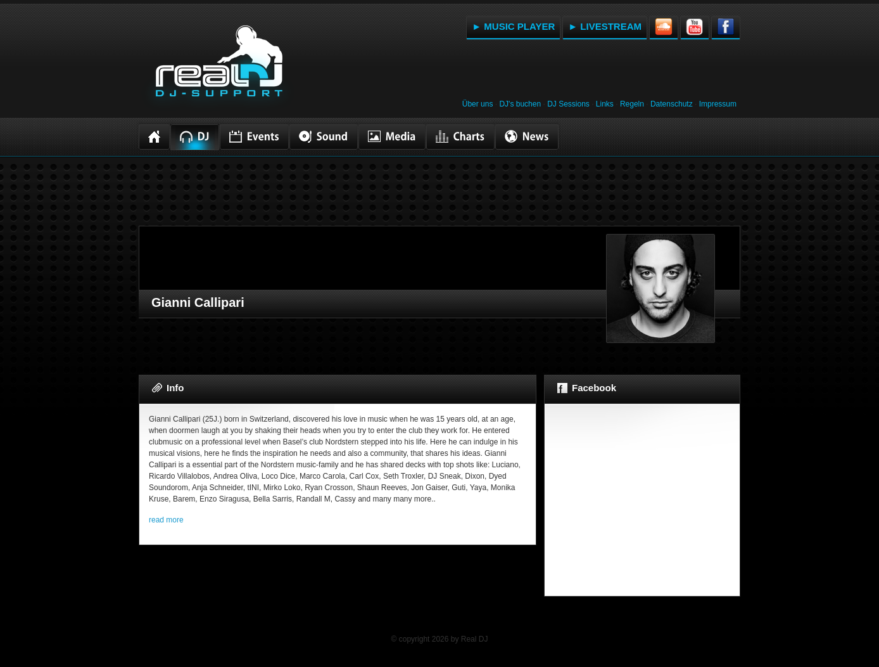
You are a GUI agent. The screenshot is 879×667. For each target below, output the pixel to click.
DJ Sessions (568, 104)
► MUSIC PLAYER (513, 26)
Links (605, 104)
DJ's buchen (520, 104)
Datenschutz (671, 104)
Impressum (718, 104)
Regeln (632, 104)
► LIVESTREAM (605, 26)
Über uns (477, 104)
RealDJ (218, 68)
